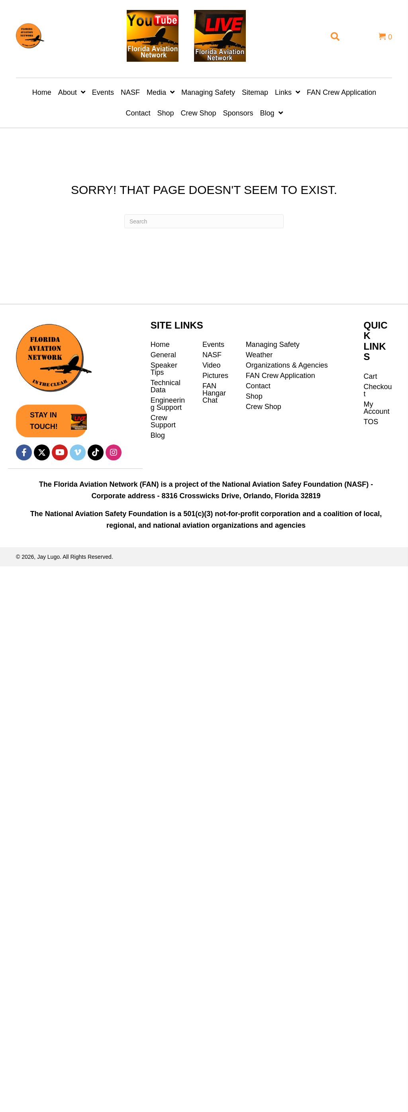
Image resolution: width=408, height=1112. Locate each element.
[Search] (204, 221)
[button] (51, 421)
